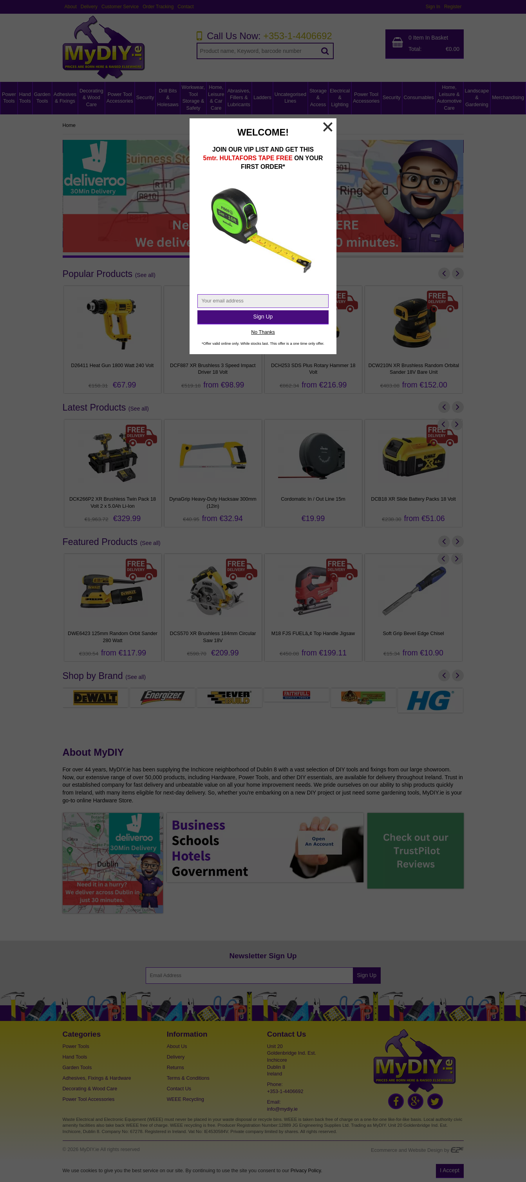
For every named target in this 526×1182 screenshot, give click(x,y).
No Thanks (263, 332)
